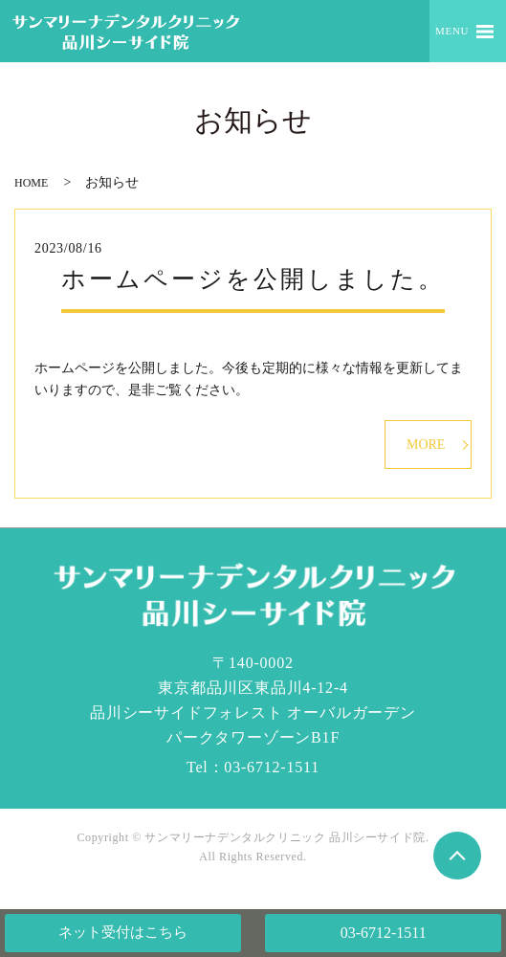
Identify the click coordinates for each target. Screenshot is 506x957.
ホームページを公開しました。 (253, 279)
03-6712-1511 (384, 932)
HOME (31, 182)
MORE (426, 444)
